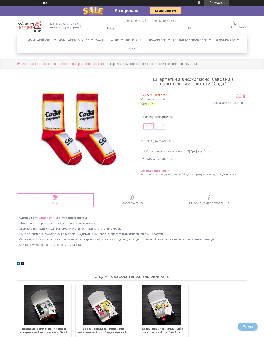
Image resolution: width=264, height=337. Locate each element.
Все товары (30, 64)
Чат (247, 327)
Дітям (114, 39)
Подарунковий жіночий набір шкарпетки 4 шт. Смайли (161, 330)
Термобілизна (224, 39)
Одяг (100, 39)
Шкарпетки (134, 39)
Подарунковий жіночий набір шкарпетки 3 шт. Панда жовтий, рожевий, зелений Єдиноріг (102, 331)
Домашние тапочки (74, 39)
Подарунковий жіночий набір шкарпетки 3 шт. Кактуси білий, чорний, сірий (44, 331)
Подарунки (157, 39)
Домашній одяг (40, 39)
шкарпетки (47, 218)
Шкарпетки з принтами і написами (82, 64)
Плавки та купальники (190, 39)
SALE (132, 48)
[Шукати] (190, 28)
